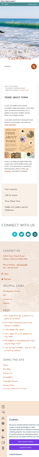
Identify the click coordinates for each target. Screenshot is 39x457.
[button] (34, 66)
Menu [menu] (6, 4)
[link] (32, 4)
